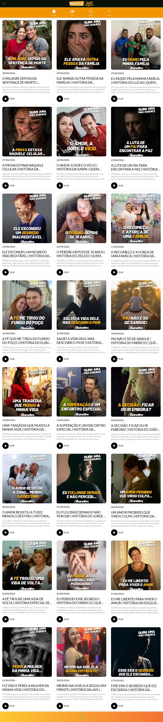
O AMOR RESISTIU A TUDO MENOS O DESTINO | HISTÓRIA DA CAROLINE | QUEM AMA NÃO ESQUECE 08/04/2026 (26, 514)
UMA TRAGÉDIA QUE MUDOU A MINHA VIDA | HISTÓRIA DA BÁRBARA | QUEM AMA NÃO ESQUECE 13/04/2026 (26, 427)
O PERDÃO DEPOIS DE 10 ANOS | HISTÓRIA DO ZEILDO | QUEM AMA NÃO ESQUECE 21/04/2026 (81, 254)
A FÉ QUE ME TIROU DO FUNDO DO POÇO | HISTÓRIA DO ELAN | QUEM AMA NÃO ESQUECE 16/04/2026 (26, 341)
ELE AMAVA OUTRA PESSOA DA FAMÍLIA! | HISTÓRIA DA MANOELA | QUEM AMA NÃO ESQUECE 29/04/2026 (80, 80)
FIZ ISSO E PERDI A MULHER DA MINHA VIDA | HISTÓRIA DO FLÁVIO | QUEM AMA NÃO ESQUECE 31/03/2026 (25, 688)
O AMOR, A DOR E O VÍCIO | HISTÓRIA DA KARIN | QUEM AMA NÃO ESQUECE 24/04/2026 (81, 167)
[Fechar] (3, 3)
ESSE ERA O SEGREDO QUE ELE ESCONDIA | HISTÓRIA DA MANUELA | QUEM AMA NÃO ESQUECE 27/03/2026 (134, 688)
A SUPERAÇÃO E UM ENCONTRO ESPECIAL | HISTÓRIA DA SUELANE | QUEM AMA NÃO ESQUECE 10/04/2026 (81, 427)
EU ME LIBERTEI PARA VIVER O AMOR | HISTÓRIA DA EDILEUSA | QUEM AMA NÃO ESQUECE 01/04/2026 (135, 601)
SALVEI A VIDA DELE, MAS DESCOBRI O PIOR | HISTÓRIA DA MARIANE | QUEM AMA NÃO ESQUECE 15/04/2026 (80, 341)
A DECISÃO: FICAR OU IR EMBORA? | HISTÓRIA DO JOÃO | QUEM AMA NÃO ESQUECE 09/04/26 (135, 427)
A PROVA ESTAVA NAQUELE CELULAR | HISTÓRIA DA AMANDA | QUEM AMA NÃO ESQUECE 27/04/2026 (23, 167)
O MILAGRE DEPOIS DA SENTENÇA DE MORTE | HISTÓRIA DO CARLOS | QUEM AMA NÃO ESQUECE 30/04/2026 (26, 80)
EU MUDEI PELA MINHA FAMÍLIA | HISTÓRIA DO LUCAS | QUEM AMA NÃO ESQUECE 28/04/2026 (135, 80)
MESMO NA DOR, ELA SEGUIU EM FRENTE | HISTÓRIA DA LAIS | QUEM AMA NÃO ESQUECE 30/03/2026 (81, 688)
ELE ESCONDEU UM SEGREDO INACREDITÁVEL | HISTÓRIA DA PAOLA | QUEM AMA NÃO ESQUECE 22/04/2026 (25, 254)
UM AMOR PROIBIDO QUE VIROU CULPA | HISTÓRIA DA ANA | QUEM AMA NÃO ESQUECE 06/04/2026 (135, 514)
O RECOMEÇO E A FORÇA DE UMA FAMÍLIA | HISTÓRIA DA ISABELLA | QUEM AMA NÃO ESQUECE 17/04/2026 (132, 254)
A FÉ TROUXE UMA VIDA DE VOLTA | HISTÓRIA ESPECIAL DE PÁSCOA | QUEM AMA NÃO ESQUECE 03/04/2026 (26, 601)
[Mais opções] (109, 12)
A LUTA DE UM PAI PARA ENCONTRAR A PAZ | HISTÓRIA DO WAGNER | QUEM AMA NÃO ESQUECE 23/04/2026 (134, 167)
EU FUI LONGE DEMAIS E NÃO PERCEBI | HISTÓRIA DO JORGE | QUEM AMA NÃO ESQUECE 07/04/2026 (81, 514)
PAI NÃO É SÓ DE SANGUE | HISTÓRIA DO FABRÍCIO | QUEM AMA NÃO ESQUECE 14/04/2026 (135, 341)
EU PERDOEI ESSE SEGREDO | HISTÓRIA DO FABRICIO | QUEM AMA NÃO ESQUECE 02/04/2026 (81, 601)
